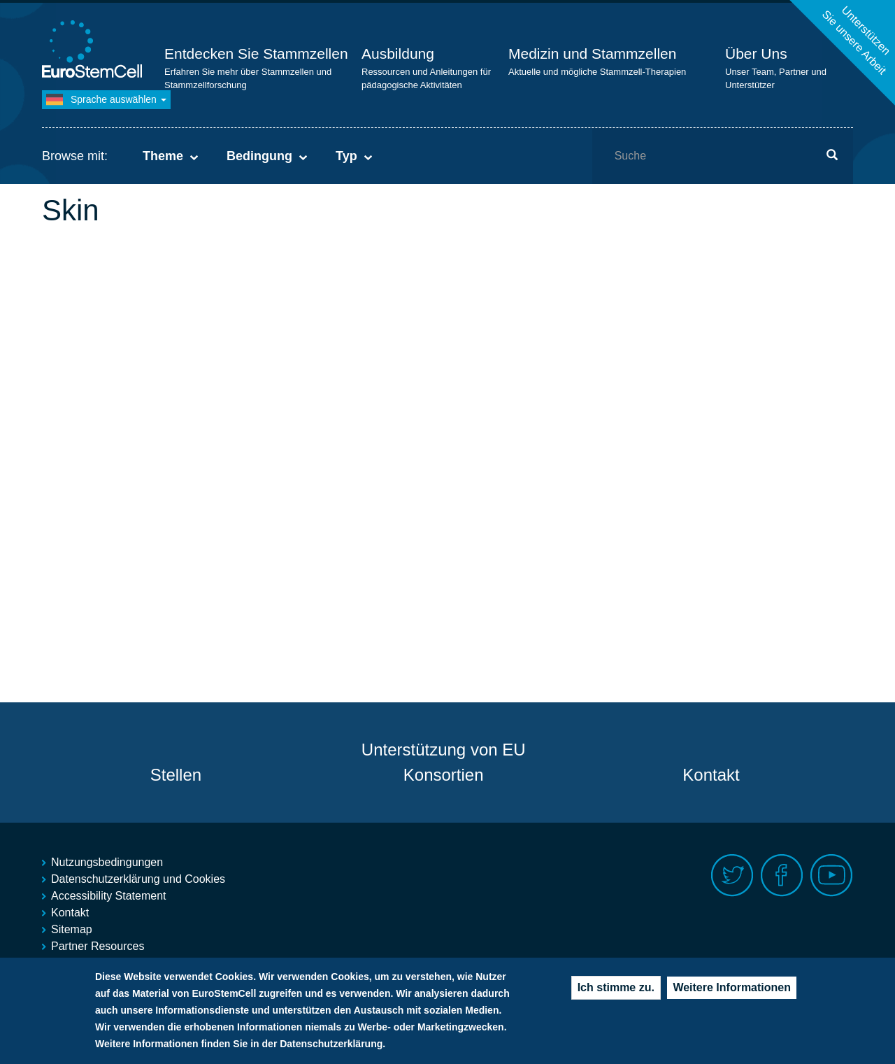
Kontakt (710, 774)
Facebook (782, 875)
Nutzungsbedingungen (107, 862)
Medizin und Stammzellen (592, 53)
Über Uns (756, 53)
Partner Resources (97, 946)
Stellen (175, 774)
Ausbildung (397, 53)
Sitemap (71, 929)
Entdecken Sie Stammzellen (256, 53)
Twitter (732, 875)
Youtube (831, 875)
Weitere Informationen (732, 991)
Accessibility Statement (108, 896)
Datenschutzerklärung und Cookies (138, 879)
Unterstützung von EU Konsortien (443, 762)
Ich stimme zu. (616, 991)
